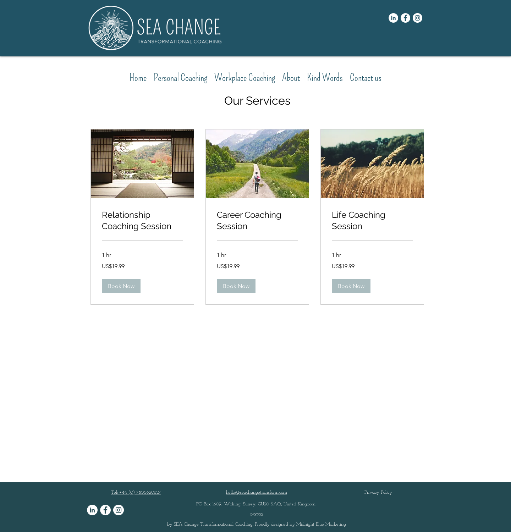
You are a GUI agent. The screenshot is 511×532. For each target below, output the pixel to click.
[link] (142, 220)
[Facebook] (405, 18)
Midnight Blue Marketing (321, 524)
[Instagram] (417, 18)
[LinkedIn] (393, 18)
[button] (121, 286)
